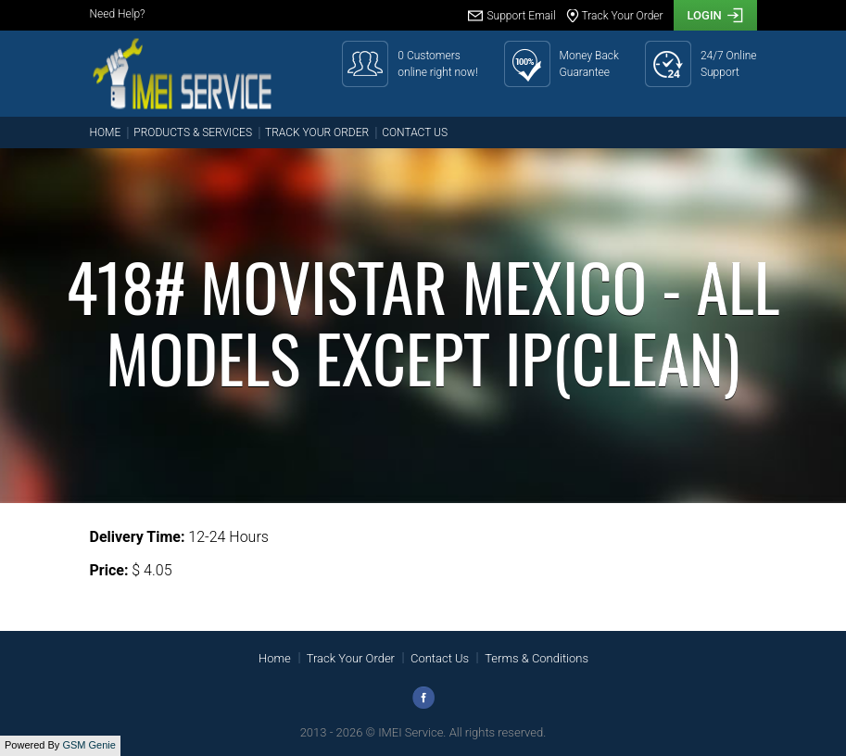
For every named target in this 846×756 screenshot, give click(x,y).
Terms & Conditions (536, 658)
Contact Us (415, 132)
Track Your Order (317, 132)
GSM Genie (88, 744)
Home (105, 132)
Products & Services (192, 132)
